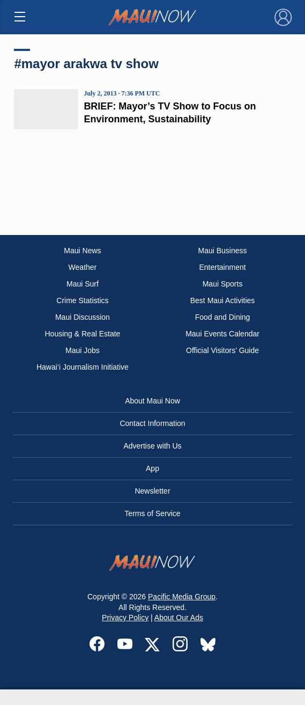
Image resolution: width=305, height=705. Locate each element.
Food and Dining (222, 317)
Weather (83, 267)
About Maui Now (152, 400)
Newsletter (152, 491)
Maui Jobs (82, 350)
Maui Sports (223, 284)
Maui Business (222, 250)
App (152, 468)
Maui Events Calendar (222, 333)
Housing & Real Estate (83, 333)
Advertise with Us (152, 446)
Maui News (82, 250)
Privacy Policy (125, 617)
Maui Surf (82, 284)
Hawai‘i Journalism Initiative (82, 367)
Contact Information (152, 423)
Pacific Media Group (181, 596)
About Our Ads (178, 617)
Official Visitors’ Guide (222, 350)
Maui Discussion (82, 317)
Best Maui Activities (222, 300)
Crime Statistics (82, 300)
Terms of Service (152, 513)
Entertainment (222, 267)
